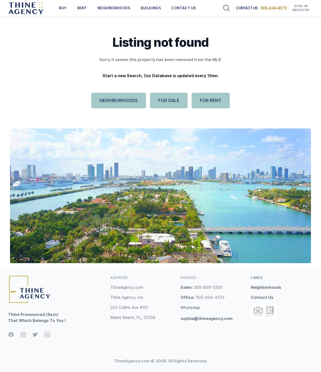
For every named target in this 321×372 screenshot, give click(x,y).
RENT (82, 8)
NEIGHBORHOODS (114, 8)
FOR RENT (210, 100)
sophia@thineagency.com (206, 318)
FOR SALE (168, 100)
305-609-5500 (201, 287)
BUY (63, 8)
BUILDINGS (151, 8)
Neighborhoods (266, 287)
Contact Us (262, 297)
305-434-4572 (273, 8)
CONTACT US (183, 8)
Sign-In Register (301, 8)
